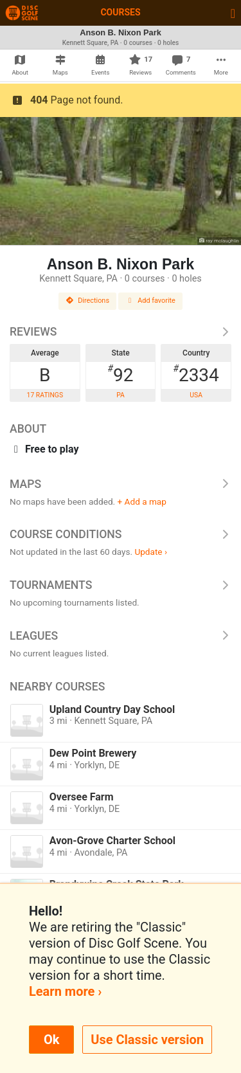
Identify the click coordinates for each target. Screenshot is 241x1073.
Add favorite (150, 300)
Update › (150, 551)
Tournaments (120, 585)
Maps (120, 484)
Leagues (120, 635)
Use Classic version (147, 1039)
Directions (87, 300)
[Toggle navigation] (233, 13)
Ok (51, 1039)
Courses (120, 12)
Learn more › (65, 991)
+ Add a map (142, 501)
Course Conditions (120, 534)
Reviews (120, 331)
